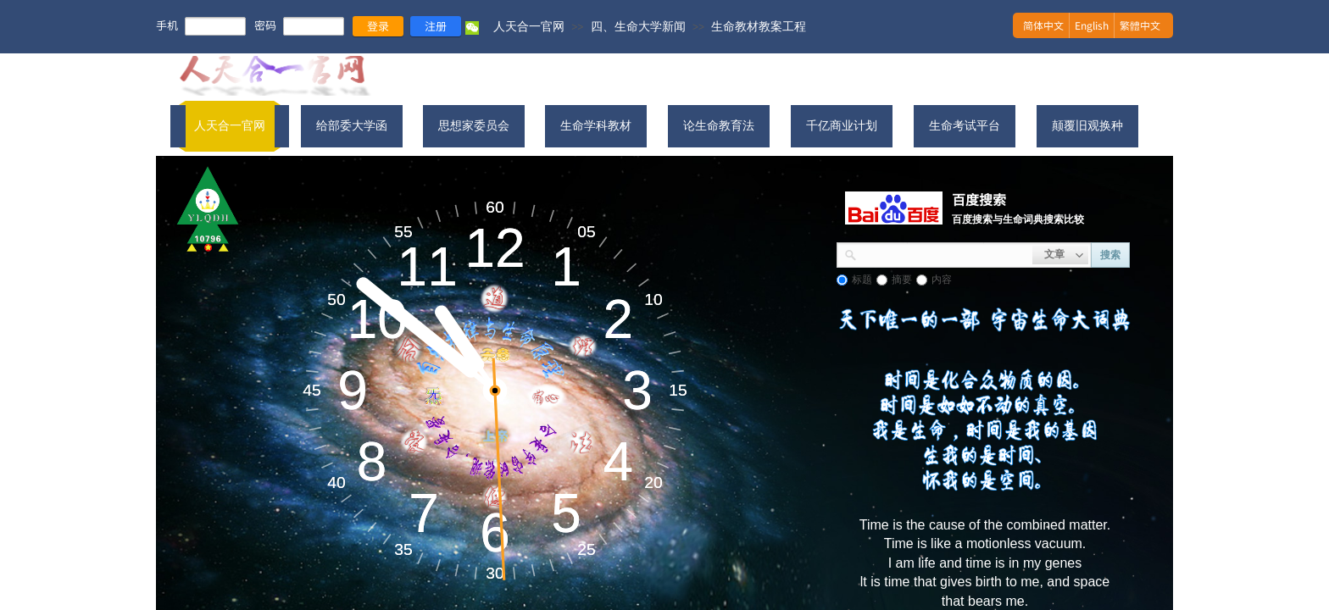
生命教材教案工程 (758, 26)
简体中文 (1043, 25)
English (1092, 25)
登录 (378, 26)
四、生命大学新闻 (638, 26)
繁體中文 (1140, 25)
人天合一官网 (528, 26)
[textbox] (945, 253)
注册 (436, 26)
